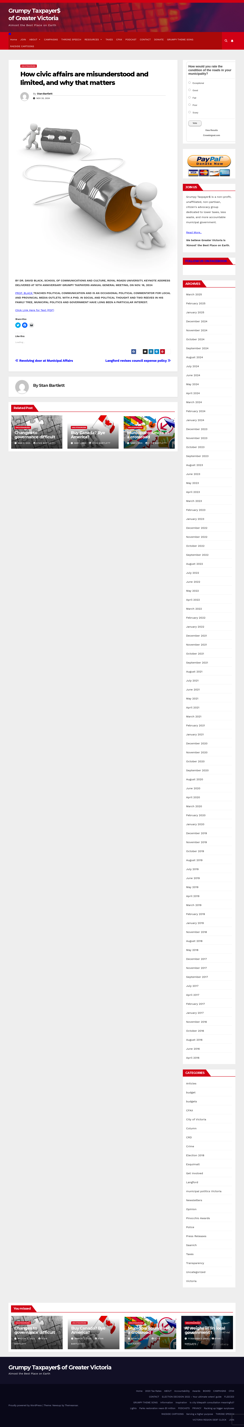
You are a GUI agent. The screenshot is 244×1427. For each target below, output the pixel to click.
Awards (196, 1391)
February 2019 (195, 914)
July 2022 (192, 572)
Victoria (191, 1281)
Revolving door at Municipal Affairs (44, 361)
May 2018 (192, 950)
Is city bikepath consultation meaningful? (212, 1402)
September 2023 (197, 456)
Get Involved (194, 1173)
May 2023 (192, 483)
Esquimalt (193, 1164)
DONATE (159, 39)
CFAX (119, 39)
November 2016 (196, 1021)
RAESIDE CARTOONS (22, 46)
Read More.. (194, 232)
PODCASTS (184, 1408)
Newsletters (194, 1200)
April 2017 (192, 994)
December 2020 (197, 743)
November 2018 (196, 932)
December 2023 (197, 429)
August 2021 (194, 671)
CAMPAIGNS (51, 39)
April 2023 (193, 492)
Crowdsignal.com (211, 135)
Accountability (182, 1391)
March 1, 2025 (84, 1338)
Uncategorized (28, 66)
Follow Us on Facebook (206, 261)
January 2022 (195, 626)
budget (191, 1092)
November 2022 (196, 536)
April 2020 (193, 797)
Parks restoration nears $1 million (157, 1408)
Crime (190, 1146)
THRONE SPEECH (71, 39)
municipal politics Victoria (204, 1191)
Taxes (190, 1254)
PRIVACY (196, 1408)
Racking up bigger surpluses (219, 1408)
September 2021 (197, 662)
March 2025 (194, 294)
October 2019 (195, 851)
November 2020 (197, 752)
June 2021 (193, 689)
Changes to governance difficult (35, 434)
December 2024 (197, 321)
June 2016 (193, 1048)
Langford (192, 1182)
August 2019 (194, 860)
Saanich (191, 1245)
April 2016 (192, 1057)
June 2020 (193, 788)
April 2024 (193, 393)
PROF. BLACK (24, 293)
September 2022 (197, 554)
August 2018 (194, 941)
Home (13, 39)
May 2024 (192, 384)
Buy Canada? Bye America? (88, 434)
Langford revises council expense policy (138, 361)
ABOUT (35, 39)
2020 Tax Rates (153, 1391)
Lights (133, 1408)
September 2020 (197, 770)
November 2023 (196, 438)
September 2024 (197, 348)
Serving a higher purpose (199, 1414)
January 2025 (195, 312)
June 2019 (193, 878)
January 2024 (195, 420)
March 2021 (193, 716)
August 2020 (194, 779)
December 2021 (196, 635)
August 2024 (194, 357)
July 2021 (192, 680)
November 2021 (196, 644)
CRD (189, 1137)
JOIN (23, 39)
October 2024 (195, 339)
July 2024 (192, 366)
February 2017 (195, 1003)
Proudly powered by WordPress (25, 1405)
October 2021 (195, 653)
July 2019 (192, 869)
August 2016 (194, 1039)
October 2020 (195, 761)
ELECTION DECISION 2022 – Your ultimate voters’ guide (191, 1396)
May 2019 (192, 887)
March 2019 (194, 905)
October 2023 (195, 447)
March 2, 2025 (27, 1338)
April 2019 (193, 896)
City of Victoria (196, 1119)
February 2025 (196, 303)
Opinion (191, 1209)
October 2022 (195, 545)
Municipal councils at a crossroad (148, 434)
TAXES (109, 39)
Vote (195, 123)
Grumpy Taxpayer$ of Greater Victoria (59, 1367)
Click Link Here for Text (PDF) (34, 310)
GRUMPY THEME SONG (180, 39)
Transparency (195, 1263)
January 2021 (195, 734)
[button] (226, 40)
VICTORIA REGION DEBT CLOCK (209, 1420)
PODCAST (130, 39)
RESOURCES (93, 39)
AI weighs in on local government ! (205, 1330)
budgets (191, 1101)
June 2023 (193, 474)
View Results (211, 130)
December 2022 (197, 527)
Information (166, 1402)
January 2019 (195, 923)
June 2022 (193, 581)
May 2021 (192, 698)
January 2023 (195, 519)
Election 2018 (195, 1155)
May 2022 (192, 590)
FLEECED (229, 1396)
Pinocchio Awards (198, 1218)
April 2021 (192, 707)
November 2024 (196, 330)
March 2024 (194, 402)
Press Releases (196, 1236)
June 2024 (193, 375)
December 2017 (196, 959)
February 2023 (196, 510)
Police (190, 1227)
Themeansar (71, 1405)
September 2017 (197, 976)
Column (191, 1128)
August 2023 (194, 465)
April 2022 (193, 599)
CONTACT (145, 39)
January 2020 (195, 824)
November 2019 (196, 842)
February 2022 (196, 617)
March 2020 (194, 806)
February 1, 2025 (199, 1338)
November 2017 (196, 968)
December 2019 (196, 833)
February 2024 (196, 411)
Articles (191, 1083)
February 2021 (195, 725)
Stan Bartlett (45, 93)
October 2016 (195, 1030)
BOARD (207, 1391)
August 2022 (194, 563)
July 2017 (192, 985)
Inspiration (181, 1402)
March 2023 (194, 501)
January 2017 (195, 1012)
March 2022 (194, 608)
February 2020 (196, 815)
